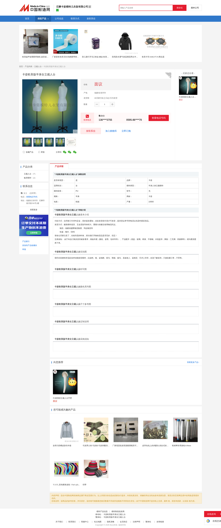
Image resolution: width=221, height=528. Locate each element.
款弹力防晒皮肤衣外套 (62, 446)
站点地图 (97, 522)
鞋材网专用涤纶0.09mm (181, 446)
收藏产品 (28, 152)
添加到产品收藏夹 (29, 245)
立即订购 (126, 131)
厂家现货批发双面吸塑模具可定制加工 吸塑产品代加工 (134, 446)
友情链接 (160, 522)
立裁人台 (38, 66)
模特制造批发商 (118, 511)
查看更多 (33, 210)
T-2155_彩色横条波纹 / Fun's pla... (66, 485)
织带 (84, 485)
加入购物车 (111, 131)
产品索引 (26, 241)
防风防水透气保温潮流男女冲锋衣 (126, 57)
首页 (21, 66)
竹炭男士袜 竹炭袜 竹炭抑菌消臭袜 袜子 (99, 446)
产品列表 (28, 66)
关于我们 (59, 522)
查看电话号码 (159, 118)
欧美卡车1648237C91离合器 (153, 57)
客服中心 (85, 522)
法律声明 (136, 522)
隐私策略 (110, 522)
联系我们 (72, 522)
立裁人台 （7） (30, 174)
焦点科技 (113, 525)
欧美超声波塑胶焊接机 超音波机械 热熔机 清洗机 (42, 57)
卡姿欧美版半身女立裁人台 (114, 514)
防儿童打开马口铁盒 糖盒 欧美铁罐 (96, 57)
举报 (41, 152)
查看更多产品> (193, 362)
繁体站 (148, 522)
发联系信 (90, 131)
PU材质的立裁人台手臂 (188, 97)
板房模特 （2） (30, 178)
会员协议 (123, 522)
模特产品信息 (102, 511)
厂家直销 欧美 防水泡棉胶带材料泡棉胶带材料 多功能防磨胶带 (77, 57)
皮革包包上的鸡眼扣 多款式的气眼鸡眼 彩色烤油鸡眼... (164, 446)
